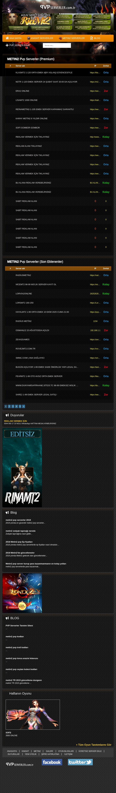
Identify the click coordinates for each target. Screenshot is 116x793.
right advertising (58, 396)
